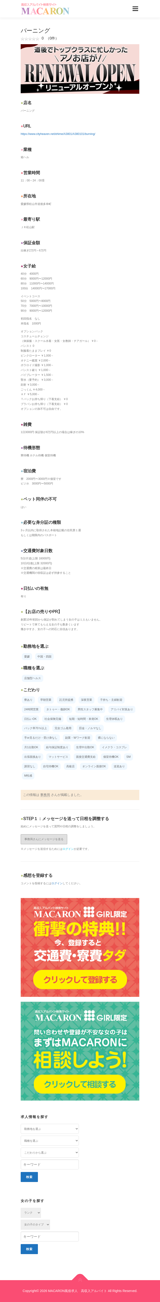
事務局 (45, 795)
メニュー (135, 8)
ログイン (68, 849)
